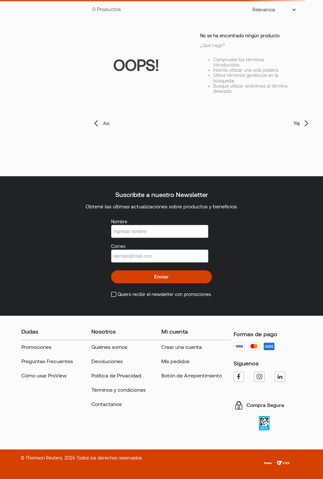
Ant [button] (106, 123)
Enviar (161, 277)
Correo (118, 246)
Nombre (119, 221)
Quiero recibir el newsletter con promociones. (165, 294)
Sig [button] (297, 123)
